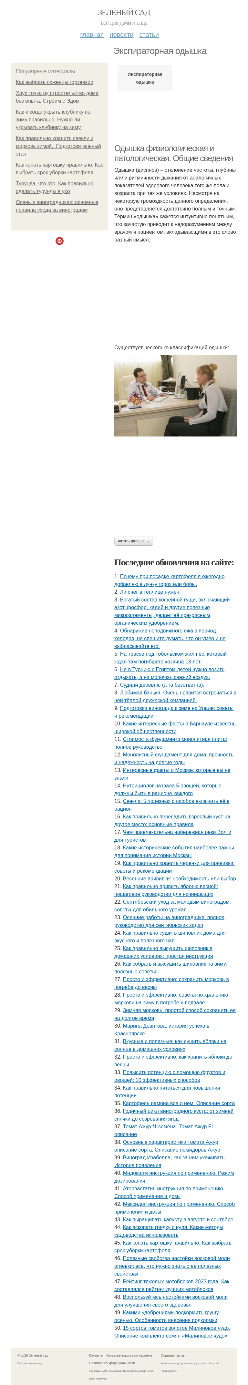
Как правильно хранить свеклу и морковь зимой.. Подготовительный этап (58, 146)
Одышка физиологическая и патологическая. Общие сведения (173, 153)
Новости (121, 34)
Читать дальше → (134, 541)
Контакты (96, 1355)
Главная (92, 34)
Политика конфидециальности (112, 1363)
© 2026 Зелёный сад (32, 1355)
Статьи (149, 34)
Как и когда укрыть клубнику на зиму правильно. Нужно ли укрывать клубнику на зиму (53, 119)
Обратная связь (173, 1355)
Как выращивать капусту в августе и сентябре (178, 1219)
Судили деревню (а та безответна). (162, 685)
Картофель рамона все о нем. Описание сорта (179, 1103)
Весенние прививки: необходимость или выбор (179, 878)
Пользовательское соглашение (129, 1355)
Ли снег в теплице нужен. (150, 592)
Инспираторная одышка (145, 78)
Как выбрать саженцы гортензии (54, 82)
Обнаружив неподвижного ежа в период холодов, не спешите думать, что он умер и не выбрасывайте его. (170, 638)
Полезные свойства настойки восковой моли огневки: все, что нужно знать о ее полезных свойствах (172, 1266)
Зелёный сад (124, 12)
